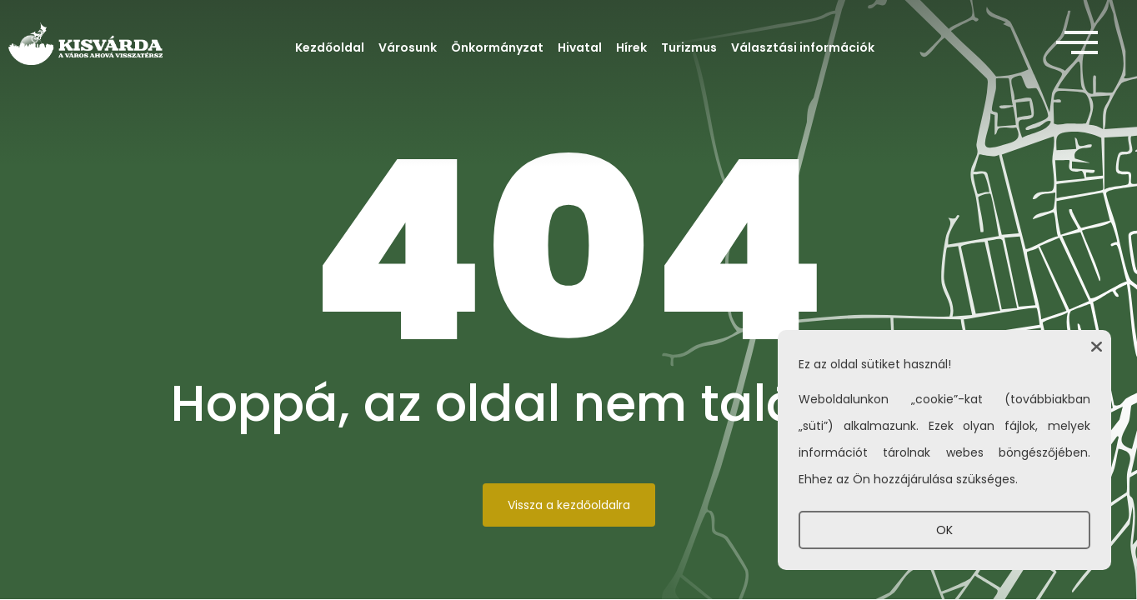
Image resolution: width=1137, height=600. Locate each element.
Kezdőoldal (329, 47)
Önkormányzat (497, 47)
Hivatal (580, 47)
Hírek (631, 47)
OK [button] (944, 530)
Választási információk (802, 47)
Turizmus (689, 47)
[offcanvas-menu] (1077, 43)
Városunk (407, 47)
